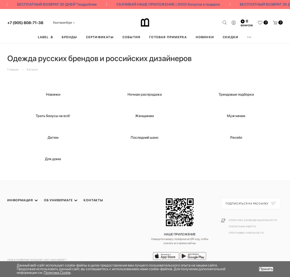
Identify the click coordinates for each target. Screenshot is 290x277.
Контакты (93, 200)
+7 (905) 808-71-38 (25, 22)
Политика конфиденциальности (253, 220)
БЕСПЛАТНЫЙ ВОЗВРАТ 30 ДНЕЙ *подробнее (58, 4)
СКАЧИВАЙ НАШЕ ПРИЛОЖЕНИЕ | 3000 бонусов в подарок (170, 4)
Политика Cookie (57, 272)
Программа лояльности (246, 232)
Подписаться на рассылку (247, 203)
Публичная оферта (242, 226)
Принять (266, 269)
